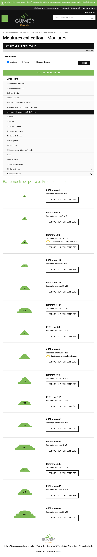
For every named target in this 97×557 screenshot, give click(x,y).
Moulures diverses (13, 169)
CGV (78, 546)
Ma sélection (90, 12)
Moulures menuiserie (14, 164)
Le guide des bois (53, 8)
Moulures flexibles (43, 62)
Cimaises (10, 117)
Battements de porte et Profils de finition (52, 32)
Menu (5, 18)
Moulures (30, 32)
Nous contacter (90, 8)
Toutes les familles (48, 72)
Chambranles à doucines (16, 84)
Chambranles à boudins (15, 88)
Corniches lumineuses (15, 131)
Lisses (9, 155)
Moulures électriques (14, 136)
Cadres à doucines (13, 93)
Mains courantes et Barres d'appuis (19, 150)
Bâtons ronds (12, 145)
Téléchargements (39, 8)
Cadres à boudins (13, 98)
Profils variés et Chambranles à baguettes (22, 107)
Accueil (6, 32)
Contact (6, 546)
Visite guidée (65, 8)
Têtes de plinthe (12, 140)
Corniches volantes (14, 126)
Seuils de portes (12, 160)
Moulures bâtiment (14, 174)
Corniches (10, 121)
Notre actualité (76, 8)
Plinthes (27, 62)
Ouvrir (88, 50)
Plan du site (72, 546)
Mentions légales (87, 546)
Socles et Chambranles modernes (19, 103)
